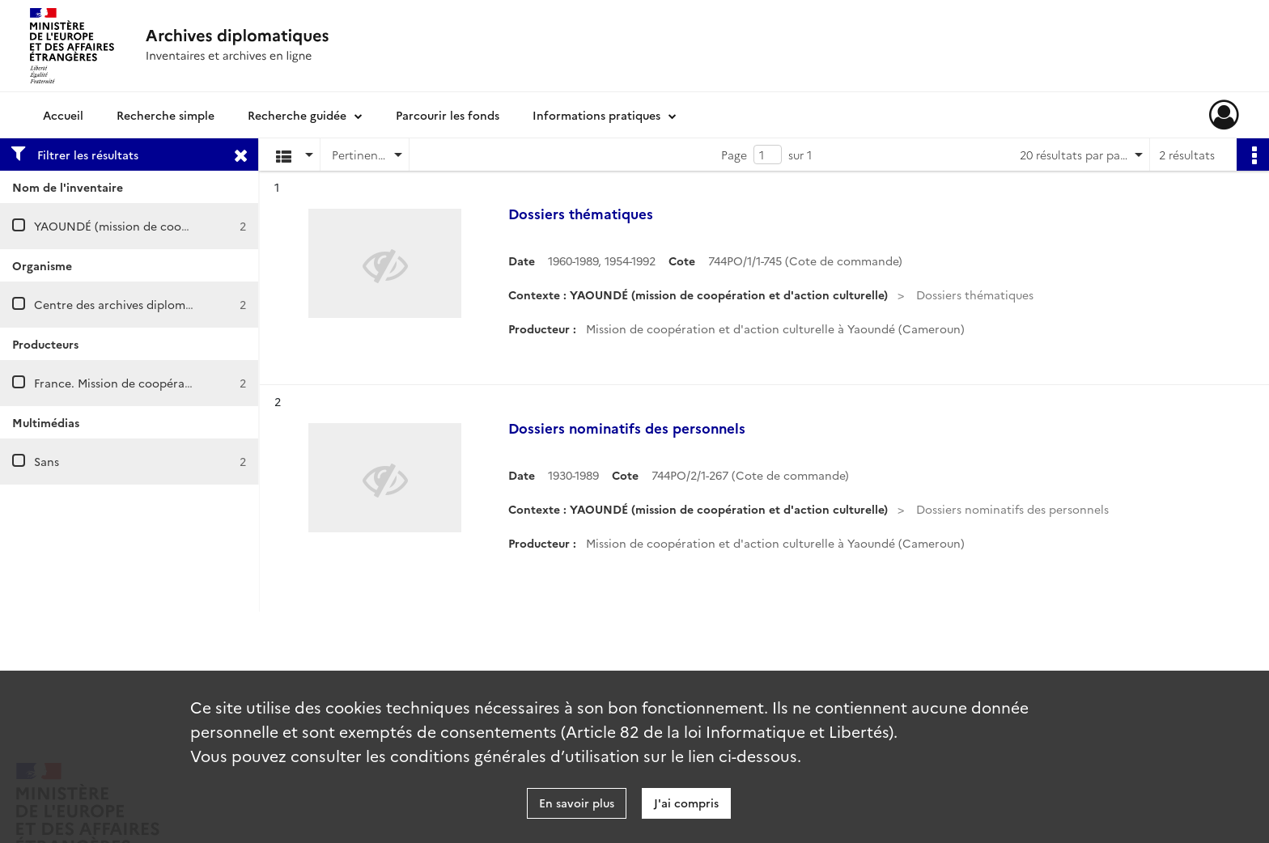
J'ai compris (686, 802)
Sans (46, 461)
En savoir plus (576, 802)
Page (734, 154)
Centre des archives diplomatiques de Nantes (159, 304)
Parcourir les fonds (447, 115)
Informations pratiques (596, 115)
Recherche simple (165, 115)
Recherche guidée (297, 115)
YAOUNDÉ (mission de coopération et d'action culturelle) (192, 226)
